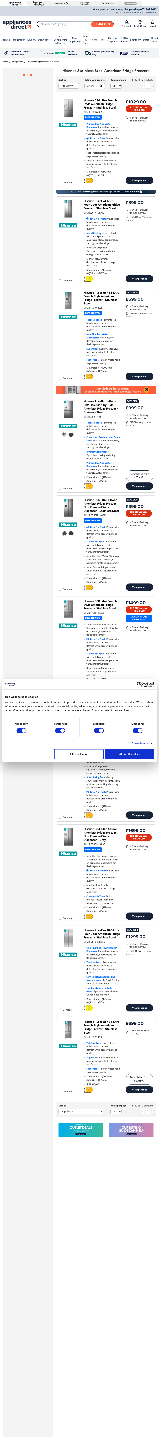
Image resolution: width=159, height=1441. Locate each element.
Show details (140, 743)
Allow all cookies (129, 754)
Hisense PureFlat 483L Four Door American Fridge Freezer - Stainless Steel (102, 204)
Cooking (5, 39)
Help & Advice (154, 40)
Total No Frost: (96, 138)
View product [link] (139, 180)
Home (5, 62)
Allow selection (79, 754)
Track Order (140, 23)
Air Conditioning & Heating (60, 40)
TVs (103, 39)
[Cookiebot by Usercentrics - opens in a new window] (139, 684)
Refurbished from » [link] (139, 475)
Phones (95, 39)
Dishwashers (45, 39)
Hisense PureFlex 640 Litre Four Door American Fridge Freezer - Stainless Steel (102, 933)
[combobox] (75, 24)
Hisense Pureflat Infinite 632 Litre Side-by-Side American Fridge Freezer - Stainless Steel (101, 407)
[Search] (102, 24)
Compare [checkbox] (67, 182)
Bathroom (135, 39)
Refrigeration (18, 39)
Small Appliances (75, 40)
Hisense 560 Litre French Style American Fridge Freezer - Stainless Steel (100, 604)
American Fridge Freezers (37, 62)
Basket (152, 23)
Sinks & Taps (86, 40)
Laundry (31, 39)
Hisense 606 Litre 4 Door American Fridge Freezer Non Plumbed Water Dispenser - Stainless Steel (101, 505)
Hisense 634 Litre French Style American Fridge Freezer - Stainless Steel (100, 104)
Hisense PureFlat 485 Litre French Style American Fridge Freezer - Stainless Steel (101, 298)
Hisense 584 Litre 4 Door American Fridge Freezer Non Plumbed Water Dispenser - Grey (100, 834)
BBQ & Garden (124, 40)
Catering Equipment (112, 40)
